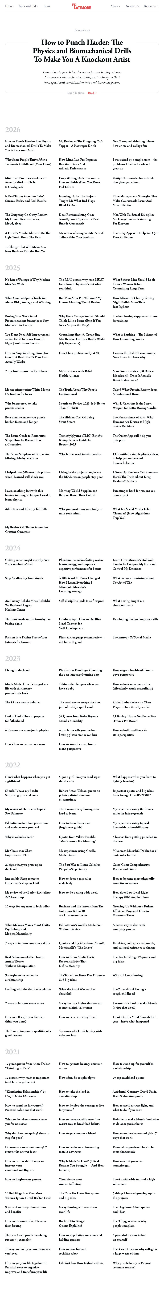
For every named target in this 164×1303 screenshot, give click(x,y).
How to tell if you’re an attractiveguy (128, 1163)
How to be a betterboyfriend (77, 1017)
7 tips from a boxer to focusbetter (27, 371)
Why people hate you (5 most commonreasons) (132, 1265)
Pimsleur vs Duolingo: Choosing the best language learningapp (80, 672)
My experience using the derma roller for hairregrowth (133, 811)
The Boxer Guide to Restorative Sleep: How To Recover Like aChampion (25, 440)
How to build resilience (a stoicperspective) (130, 732)
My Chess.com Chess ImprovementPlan (18, 853)
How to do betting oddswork (78, 893)
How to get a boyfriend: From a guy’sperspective (133, 672)
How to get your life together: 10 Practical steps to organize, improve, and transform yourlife (26, 1267)
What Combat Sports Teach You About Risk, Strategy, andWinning (28, 300)
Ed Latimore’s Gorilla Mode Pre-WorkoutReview (80, 927)
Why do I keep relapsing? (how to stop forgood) (27, 1135)
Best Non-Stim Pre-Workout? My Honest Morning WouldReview (80, 300)
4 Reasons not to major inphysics (27, 730)
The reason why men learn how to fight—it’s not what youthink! (81, 284)
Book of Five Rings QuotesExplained (71, 1223)
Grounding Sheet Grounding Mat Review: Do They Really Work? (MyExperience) (82, 339)
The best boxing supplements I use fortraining (135, 318)
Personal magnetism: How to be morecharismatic (133, 1149)
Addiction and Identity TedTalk (26, 509)
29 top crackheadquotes (128, 1078)
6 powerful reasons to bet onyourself (129, 1237)
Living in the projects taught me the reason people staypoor (81, 474)
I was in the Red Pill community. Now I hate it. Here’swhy (134, 355)
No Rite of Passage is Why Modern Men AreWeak (27, 282)
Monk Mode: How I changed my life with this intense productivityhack (26, 688)
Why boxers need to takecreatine (80, 454)
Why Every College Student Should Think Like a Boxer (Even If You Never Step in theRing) (82, 320)
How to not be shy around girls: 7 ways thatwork (135, 1135)
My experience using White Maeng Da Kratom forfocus (27, 392)
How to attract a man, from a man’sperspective (78, 746)
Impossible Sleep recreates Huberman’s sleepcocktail (22, 881)
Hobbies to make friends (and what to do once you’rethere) (136, 1122)
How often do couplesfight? (77, 1078)
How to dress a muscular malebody (75, 881)
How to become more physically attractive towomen (133, 881)
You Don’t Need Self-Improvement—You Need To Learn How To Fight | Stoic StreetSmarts (27, 339)
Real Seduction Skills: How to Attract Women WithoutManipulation (24, 961)
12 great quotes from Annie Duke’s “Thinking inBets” (27, 1066)
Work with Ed (28, 6)
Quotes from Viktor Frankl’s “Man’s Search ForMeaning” (77, 839)
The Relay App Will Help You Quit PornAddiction (135, 235)
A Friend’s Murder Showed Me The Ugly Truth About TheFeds (27, 235)
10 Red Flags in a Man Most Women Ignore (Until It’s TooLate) (28, 1195)
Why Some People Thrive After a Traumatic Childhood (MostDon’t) (28, 162)
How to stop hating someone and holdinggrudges (80, 1237)
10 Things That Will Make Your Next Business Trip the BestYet (25, 249)
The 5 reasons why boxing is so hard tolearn (79, 811)
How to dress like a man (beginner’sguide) (74, 825)
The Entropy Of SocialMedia (132, 638)
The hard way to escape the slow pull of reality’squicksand (79, 705)
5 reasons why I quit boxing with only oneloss (80, 1033)
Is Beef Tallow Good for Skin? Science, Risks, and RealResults (25, 199)
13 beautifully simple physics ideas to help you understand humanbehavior (135, 458)
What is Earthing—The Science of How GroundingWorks (135, 337)
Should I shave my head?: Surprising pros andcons (21, 793)
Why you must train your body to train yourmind (80, 511)
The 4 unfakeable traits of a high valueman (134, 1182)
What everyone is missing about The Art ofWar (133, 580)
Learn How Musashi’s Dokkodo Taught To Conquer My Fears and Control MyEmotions (134, 564)
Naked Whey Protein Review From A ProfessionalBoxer (135, 392)
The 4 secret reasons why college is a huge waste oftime (135, 1251)
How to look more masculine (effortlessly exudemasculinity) (133, 686)
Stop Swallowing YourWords (24, 578)
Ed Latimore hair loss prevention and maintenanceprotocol (26, 825)
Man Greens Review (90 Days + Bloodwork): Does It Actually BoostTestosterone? (133, 375)
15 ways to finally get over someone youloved (28, 1251)
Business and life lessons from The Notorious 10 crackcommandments (81, 911)
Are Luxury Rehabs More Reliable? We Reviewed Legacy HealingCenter (27, 605)
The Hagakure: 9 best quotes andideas (131, 1209)
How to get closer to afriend (77, 1133)
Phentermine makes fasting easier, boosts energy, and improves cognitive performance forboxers (81, 564)
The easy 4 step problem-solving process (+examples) (26, 1237)
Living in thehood (17, 670)
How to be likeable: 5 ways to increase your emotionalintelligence (24, 1165)
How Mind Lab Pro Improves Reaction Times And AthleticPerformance (78, 164)
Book (47, 6)
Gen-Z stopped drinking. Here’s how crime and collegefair (133, 144)
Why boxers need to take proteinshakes (21, 405)
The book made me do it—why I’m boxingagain (28, 621)
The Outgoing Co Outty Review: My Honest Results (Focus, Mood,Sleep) (26, 219)
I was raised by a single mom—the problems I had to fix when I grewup (135, 164)
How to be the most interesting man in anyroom (79, 1149)
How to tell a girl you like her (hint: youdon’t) (24, 1019)
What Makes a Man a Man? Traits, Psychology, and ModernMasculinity (27, 929)
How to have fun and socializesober (72, 1251)
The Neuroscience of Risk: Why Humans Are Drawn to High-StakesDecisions (133, 421)
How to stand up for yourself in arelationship (133, 1066)
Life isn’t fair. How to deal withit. (81, 1263)
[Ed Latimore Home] (82, 6)
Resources (151, 6)
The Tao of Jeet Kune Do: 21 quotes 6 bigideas (82, 978)
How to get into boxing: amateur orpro (80, 1066)
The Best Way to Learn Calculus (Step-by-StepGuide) (79, 867)
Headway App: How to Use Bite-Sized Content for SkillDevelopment (80, 623)
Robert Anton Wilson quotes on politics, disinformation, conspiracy (79, 795)
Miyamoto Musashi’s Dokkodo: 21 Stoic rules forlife (135, 853)
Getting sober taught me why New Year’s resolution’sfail (27, 562)
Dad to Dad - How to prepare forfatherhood (24, 718)
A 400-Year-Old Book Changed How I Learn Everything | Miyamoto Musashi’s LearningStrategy (79, 585)
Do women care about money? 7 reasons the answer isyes (26, 1149)
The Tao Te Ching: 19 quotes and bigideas (134, 959)
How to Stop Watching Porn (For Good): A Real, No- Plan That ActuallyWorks (26, 357)
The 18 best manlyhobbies (22, 703)
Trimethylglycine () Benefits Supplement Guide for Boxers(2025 (80, 440)
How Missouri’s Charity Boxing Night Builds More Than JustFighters (133, 302)
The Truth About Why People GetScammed (78, 392)
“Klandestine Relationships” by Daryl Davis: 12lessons (25, 1094)
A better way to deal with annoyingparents (129, 927)
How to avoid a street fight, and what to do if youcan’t (133, 1108)
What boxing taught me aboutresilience (128, 603)
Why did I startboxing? (128, 976)
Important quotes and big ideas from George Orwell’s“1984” (133, 793)
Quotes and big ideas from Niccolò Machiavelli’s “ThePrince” (81, 945)
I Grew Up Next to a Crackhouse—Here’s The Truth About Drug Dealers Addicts (135, 476)
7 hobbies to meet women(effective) (70, 1182)
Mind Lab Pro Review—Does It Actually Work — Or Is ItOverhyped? (25, 182)
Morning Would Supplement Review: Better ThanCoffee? (78, 493)
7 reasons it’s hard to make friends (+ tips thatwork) (135, 1005)
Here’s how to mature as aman (25, 744)
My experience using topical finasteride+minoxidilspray (131, 825)
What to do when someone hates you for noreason (26, 1122)
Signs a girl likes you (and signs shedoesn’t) (79, 779)
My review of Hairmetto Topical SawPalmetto (25, 811)
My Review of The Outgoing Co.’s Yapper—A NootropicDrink (81, 144)
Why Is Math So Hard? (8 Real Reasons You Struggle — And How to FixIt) (81, 1165)
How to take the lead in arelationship (74, 1094)
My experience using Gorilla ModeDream (77, 853)
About (116, 6)
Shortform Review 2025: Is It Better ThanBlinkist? (82, 405)
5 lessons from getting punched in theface (135, 839)
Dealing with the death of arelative (28, 989)
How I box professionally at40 (79, 353)
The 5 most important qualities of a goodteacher (28, 1033)
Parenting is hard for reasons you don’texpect (134, 493)
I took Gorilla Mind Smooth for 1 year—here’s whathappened (135, 1019)
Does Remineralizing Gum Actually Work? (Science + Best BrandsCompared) (79, 219)
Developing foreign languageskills (135, 619)
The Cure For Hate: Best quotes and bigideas (79, 1195)
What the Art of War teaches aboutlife (77, 991)
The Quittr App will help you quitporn (132, 438)
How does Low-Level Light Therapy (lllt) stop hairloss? (131, 895)
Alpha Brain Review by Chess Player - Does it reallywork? (132, 705)
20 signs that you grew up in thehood (23, 867)
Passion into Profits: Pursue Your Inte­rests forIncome (26, 640)
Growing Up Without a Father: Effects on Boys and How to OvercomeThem (133, 911)
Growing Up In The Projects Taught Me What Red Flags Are (77, 201)
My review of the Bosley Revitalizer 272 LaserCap (27, 895)
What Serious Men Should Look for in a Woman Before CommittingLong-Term (134, 284)
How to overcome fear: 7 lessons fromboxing (25, 1223)
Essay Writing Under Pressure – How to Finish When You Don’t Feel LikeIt (79, 182)
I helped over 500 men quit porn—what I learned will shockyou (27, 474)
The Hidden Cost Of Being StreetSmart (76, 419)
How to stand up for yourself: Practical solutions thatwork (24, 1108)
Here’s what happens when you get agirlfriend (27, 779)
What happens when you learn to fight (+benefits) (134, 779)
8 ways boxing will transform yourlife (78, 1209)
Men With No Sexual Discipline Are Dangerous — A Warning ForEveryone (133, 219)
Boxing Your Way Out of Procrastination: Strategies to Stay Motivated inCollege (27, 320)
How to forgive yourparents (23, 1180)
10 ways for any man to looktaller (27, 907)
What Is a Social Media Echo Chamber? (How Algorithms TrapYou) (131, 513)
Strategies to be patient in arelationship (21, 978)
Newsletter (132, 6)
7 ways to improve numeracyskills (27, 943)
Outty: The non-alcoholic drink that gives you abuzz (133, 180)
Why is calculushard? (19, 837)
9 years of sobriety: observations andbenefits (25, 1209)
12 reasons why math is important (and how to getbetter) (27, 1080)
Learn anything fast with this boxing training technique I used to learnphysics (28, 495)
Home (9, 6)
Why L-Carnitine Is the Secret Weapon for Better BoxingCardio (134, 405)
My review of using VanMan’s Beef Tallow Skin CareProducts (81, 235)
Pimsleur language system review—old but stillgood (82, 640)
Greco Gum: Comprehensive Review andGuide (131, 867)
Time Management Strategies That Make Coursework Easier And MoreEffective (135, 201)
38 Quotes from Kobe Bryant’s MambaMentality (78, 718)
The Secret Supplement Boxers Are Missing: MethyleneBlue (27, 456)
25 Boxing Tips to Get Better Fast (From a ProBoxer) (134, 718)
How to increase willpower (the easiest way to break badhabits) (79, 1122)
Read (92, 93)
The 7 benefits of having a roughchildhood (129, 991)
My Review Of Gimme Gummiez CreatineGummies (26, 529)
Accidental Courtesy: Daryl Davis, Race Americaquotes (135, 1094)
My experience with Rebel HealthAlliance (75, 373)
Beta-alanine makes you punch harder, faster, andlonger (25, 419)
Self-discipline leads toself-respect (81, 601)
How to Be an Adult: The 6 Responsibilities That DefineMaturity (76, 961)
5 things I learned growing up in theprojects (134, 1195)
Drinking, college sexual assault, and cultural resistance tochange (134, 945)
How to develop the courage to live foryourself (81, 1108)
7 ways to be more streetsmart (24, 1003)
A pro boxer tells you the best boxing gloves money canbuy (78, 732)
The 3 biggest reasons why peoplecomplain (130, 1223)
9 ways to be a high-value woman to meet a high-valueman (80, 1005)
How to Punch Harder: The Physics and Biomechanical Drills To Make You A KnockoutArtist (28, 146)
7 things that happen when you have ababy (79, 686)
